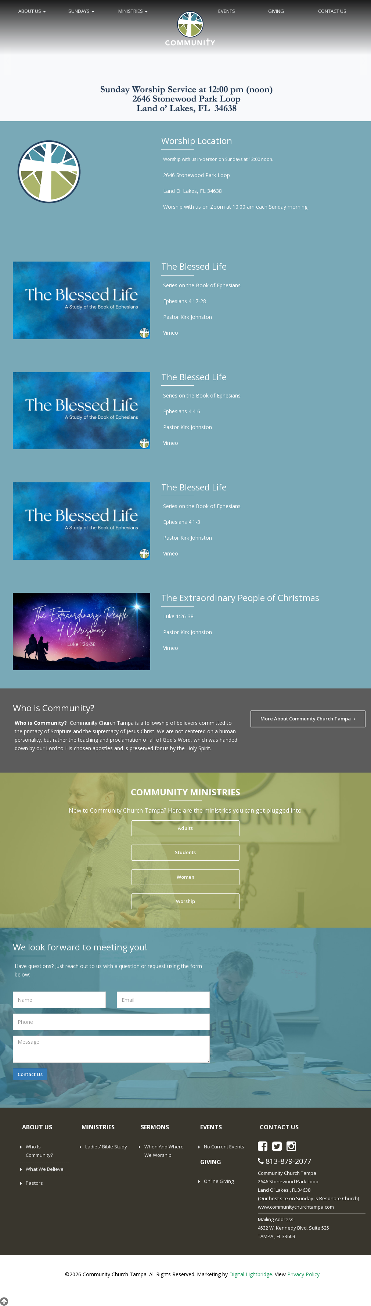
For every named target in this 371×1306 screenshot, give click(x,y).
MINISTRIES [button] (133, 11)
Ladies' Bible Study (106, 1146)
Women (185, 877)
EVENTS (226, 11)
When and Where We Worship (164, 1150)
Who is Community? (39, 1150)
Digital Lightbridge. (251, 1274)
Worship (185, 901)
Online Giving (219, 1181)
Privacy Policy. (304, 1274)
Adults (185, 828)
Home (190, 27)
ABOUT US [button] (32, 11)
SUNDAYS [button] (81, 11)
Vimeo (170, 332)
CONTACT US (332, 11)
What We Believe (45, 1169)
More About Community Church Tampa (308, 718)
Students (185, 852)
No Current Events (224, 1146)
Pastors (34, 1183)
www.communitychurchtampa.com (296, 1207)
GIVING (276, 11)
